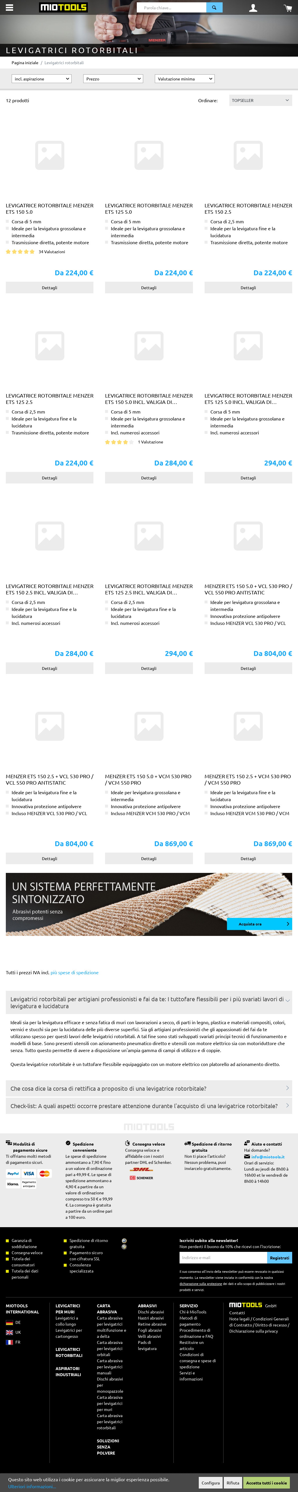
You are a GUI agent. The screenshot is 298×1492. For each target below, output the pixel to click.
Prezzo (113, 78)
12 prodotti (17, 100)
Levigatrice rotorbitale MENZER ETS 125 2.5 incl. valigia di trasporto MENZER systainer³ (149, 589)
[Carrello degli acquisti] (287, 7)
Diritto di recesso (271, 1324)
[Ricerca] (214, 7)
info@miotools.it (268, 1156)
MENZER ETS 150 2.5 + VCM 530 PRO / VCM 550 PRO (248, 779)
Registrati (279, 1257)
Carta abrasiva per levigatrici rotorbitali (110, 1421)
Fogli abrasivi (150, 1330)
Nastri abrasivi (151, 1317)
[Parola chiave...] (172, 7)
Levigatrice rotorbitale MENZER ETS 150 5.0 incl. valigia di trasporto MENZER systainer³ (149, 398)
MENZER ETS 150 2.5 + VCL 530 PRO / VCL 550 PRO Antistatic (49, 779)
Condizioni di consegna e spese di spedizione (198, 1360)
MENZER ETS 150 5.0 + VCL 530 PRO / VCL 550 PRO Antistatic (248, 589)
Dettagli (49, 287)
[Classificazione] (260, 100)
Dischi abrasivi (151, 1311)
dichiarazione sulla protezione (201, 1283)
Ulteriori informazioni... (32, 1486)
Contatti (237, 1312)
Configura (211, 1482)
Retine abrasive (152, 1323)
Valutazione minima (185, 78)
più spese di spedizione (75, 972)
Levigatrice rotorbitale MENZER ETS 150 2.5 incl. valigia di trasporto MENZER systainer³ (49, 589)
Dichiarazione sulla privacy (253, 1330)
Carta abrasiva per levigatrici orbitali (110, 1348)
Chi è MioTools (193, 1311)
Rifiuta (233, 1482)
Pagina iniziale (25, 62)
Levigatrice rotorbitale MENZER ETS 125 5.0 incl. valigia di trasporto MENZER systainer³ (248, 398)
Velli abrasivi (149, 1336)
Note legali (239, 1318)
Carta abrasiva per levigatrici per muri (110, 1403)
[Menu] (9, 7)
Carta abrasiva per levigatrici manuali (110, 1366)
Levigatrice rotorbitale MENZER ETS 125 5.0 (149, 208)
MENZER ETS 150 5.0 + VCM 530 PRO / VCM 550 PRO (148, 779)
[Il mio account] (253, 7)
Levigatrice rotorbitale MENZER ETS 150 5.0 (49, 208)
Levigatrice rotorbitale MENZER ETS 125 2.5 (49, 398)
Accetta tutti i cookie (266, 1482)
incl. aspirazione (42, 78)
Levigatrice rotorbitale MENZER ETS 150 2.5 (248, 208)
